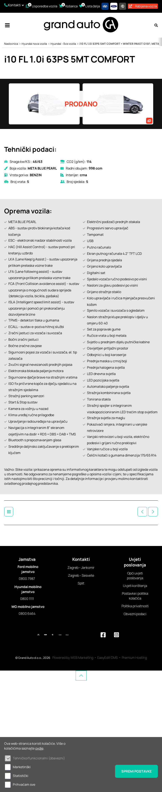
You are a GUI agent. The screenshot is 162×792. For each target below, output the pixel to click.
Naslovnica (11, 44)
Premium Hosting (134, 657)
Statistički (20, 775)
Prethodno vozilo (142, 512)
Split (81, 583)
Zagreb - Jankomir (81, 567)
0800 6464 (27, 613)
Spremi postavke (136, 771)
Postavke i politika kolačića (135, 595)
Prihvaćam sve (24, 784)
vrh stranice (81, 676)
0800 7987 (27, 578)
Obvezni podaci (135, 614)
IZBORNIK (7, 25)
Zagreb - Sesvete (81, 575)
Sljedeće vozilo (153, 512)
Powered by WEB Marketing (72, 657)
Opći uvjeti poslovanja (135, 575)
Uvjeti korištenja (135, 585)
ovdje (39, 748)
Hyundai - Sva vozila (63, 44)
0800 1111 (27, 598)
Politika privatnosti (135, 606)
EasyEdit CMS (107, 657)
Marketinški (22, 767)
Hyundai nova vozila (34, 44)
